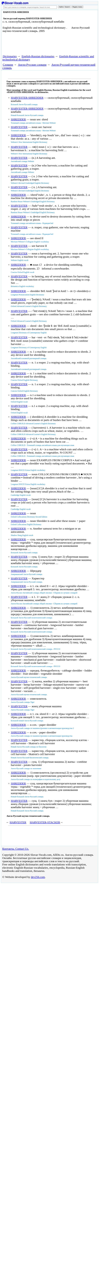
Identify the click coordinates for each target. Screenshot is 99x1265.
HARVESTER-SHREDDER (27, 97)
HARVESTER (19, 127)
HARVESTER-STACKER (45, 822)
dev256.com (38, 877)
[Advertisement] (44, 44)
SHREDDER (18, 119)
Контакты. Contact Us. (15, 848)
